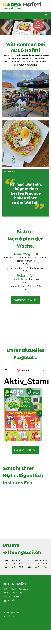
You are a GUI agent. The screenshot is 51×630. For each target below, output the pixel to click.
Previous (5, 25)
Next (46, 30)
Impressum (12, 612)
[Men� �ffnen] (46, 15)
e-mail (11, 600)
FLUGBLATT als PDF (25, 449)
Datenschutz (13, 616)
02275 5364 (14, 596)
